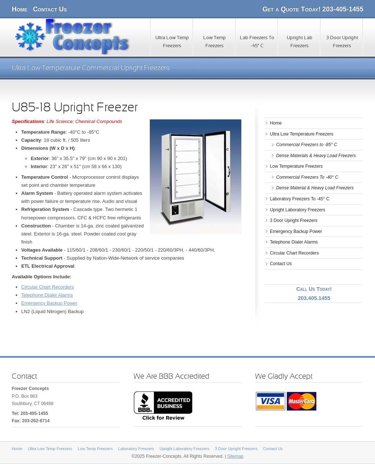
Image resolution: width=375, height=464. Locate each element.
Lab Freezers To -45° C (257, 42)
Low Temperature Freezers (296, 166)
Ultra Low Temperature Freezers (301, 134)
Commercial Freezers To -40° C (307, 177)
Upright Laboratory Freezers (297, 209)
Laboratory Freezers (136, 448)
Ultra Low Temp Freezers (172, 42)
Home (19, 9)
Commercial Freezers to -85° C (306, 144)
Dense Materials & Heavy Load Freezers (316, 155)
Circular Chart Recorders (47, 287)
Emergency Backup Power (49, 303)
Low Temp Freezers (214, 42)
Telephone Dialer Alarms (47, 295)
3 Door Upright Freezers (342, 42)
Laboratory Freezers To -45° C (299, 198)
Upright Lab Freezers (299, 42)
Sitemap (235, 456)
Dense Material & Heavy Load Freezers (314, 187)
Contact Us (50, 9)
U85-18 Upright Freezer (75, 108)
